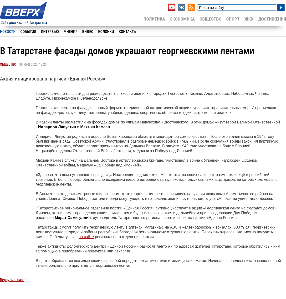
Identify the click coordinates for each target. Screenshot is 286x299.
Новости (7, 31)
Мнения (70, 31)
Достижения (272, 19)
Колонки (106, 31)
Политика (154, 19)
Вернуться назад (13, 280)
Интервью (50, 31)
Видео (87, 31)
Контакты (128, 31)
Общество (210, 19)
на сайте (86, 237)
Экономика (182, 19)
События (28, 31)
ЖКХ (248, 19)
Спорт (233, 19)
